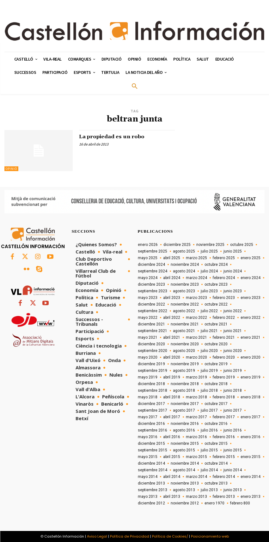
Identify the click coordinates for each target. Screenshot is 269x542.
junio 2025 (232, 251)
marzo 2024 (196, 278)
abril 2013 (171, 496)
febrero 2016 (224, 437)
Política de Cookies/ (170, 536)
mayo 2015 (147, 457)
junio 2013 (232, 490)
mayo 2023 (147, 298)
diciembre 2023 (151, 284)
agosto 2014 (184, 470)
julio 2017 (209, 410)
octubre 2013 (216, 483)
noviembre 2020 (185, 344)
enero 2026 (148, 245)
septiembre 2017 (152, 410)
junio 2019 (232, 370)
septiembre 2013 (152, 490)
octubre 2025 (241, 245)
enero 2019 (250, 377)
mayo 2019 (147, 377)
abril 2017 (171, 417)
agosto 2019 (184, 370)
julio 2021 (209, 331)
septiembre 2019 (152, 370)
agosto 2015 (184, 450)
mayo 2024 (147, 278)
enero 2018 (250, 397)
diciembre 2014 (151, 463)
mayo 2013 (147, 496)
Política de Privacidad (129, 536)
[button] (134, 86)
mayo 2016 (147, 437)
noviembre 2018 (185, 384)
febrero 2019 (224, 377)
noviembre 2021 (185, 324)
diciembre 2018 (151, 384)
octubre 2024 (216, 264)
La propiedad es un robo (116, 136)
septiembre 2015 (152, 450)
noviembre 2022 (185, 304)
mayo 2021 (147, 337)
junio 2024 (232, 271)
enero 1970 (214, 503)
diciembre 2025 (177, 245)
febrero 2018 (224, 397)
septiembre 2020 (152, 351)
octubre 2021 (216, 324)
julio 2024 (209, 271)
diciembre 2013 (151, 483)
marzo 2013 (196, 496)
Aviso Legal (97, 536)
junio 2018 (232, 390)
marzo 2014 (196, 477)
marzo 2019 (196, 377)
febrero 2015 (224, 457)
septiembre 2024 (152, 271)
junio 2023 (232, 291)
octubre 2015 (216, 443)
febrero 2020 (224, 357)
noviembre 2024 (185, 264)
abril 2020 (171, 357)
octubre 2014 (216, 463)
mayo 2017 (147, 417)
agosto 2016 (184, 430)
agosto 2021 (184, 331)
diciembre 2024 (151, 264)
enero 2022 (250, 317)
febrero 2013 (224, 496)
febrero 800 (240, 503)
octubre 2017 (216, 404)
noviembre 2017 (185, 404)
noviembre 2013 (185, 483)
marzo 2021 (196, 337)
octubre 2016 (216, 424)
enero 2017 (250, 417)
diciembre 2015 (151, 443)
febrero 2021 (224, 337)
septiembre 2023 (152, 291)
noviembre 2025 (210, 245)
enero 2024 (250, 278)
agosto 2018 (184, 390)
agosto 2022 (184, 311)
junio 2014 (232, 470)
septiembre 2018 (152, 390)
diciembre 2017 (151, 404)
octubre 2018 (216, 384)
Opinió (11, 169)
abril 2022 (171, 317)
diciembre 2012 (151, 503)
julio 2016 (209, 430)
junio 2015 (232, 450)
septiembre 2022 (152, 311)
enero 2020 (250, 357)
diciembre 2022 (151, 304)
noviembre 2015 (185, 443)
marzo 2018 (196, 397)
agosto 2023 (184, 291)
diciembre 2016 (151, 424)
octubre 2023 (216, 284)
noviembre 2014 (185, 463)
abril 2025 (171, 258)
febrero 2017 (224, 417)
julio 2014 (209, 470)
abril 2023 (171, 298)
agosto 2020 (184, 351)
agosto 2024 (184, 271)
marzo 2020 (196, 357)
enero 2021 (250, 337)
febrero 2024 (224, 278)
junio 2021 (232, 331)
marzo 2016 (196, 437)
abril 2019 (171, 377)
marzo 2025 (196, 258)
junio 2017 (232, 410)
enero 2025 (250, 258)
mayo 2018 (147, 397)
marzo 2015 (196, 457)
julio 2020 (209, 351)
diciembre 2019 (151, 364)
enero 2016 (250, 437)
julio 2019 (209, 370)
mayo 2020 (147, 357)
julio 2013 (209, 490)
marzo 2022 (196, 317)
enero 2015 (250, 457)
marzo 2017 (196, 417)
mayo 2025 (147, 258)
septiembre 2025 (152, 251)
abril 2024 (171, 278)
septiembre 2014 (152, 470)
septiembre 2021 (152, 331)
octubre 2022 (216, 304)
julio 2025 (209, 251)
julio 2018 (209, 390)
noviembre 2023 (185, 284)
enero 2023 (250, 298)
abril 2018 (171, 397)
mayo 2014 (147, 477)
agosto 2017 (184, 410)
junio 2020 (232, 351)
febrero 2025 (224, 258)
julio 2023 (209, 291)
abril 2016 (171, 437)
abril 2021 (171, 337)
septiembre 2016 (152, 430)
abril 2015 (171, 457)
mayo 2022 (147, 317)
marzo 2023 (196, 298)
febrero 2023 (224, 298)
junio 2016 (232, 430)
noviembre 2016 (185, 424)
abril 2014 (171, 477)
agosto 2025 (184, 251)
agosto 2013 (184, 490)
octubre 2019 (216, 364)
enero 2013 (250, 496)
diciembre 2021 (151, 324)
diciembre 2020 (151, 344)
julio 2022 (209, 311)
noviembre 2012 (185, 503)
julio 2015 (209, 450)
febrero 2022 (224, 317)
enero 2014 (250, 477)
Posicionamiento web (210, 536)
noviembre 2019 (185, 364)
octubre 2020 (216, 344)
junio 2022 (232, 311)
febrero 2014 (224, 477)
